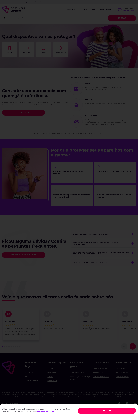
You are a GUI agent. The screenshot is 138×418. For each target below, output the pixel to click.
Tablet (50, 384)
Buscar (122, 18)
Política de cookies (101, 384)
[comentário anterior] (124, 353)
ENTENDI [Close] (107, 411)
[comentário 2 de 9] (4, 353)
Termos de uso (99, 380)
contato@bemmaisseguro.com (80, 385)
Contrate (24, 112)
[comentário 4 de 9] (9, 353)
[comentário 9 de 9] (19, 353)
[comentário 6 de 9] (13, 353)
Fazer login (120, 376)
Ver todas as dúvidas (24, 258)
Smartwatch (52, 388)
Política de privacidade (102, 376)
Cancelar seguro (8, 2)
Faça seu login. (128, 11)
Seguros (71, 9)
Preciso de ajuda (105, 9)
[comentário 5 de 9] (11, 353)
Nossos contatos (77, 379)
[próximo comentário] (133, 353)
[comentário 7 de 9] (15, 353)
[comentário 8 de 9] (17, 353)
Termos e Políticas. (45, 411)
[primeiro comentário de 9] (2, 353)
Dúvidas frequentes (41, 2)
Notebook (51, 380)
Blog (93, 9)
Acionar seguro (24, 2)
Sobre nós (84, 9)
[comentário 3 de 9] (6, 353)
